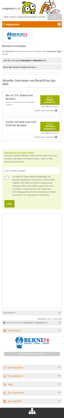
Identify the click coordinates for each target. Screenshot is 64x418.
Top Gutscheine (16, 392)
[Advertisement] (31, 284)
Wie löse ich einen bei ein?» (24, 60)
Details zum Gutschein (44, 110)
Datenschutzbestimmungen (35, 176)
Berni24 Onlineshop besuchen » (33, 354)
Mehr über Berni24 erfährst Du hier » (20, 67)
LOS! (9, 203)
